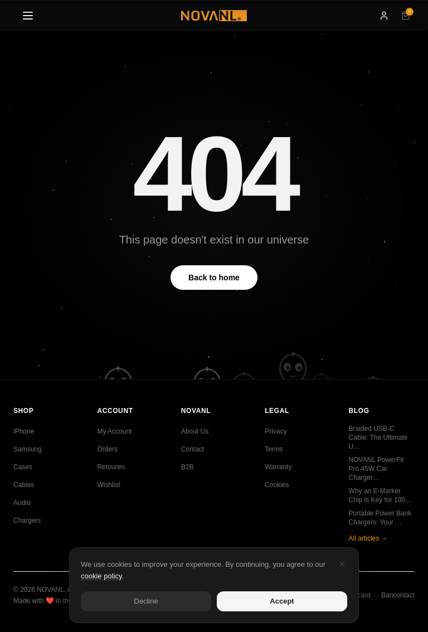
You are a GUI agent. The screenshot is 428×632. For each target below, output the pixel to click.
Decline (146, 601)
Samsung (27, 449)
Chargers (27, 520)
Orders (107, 449)
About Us (194, 431)
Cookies (277, 485)
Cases (22, 467)
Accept (282, 601)
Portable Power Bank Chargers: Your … (380, 517)
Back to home (214, 277)
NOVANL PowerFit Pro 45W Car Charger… (376, 469)
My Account (114, 431)
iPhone (23, 431)
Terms (274, 449)
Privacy (275, 431)
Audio (22, 503)
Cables (23, 485)
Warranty (278, 467)
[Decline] (342, 565)
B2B (187, 467)
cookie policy (101, 576)
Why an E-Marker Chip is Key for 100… (380, 495)
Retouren (110, 467)
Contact (192, 449)
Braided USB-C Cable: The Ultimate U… (378, 437)
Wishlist (108, 485)
